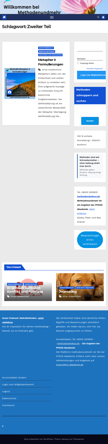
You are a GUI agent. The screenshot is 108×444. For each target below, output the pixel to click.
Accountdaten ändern (14, 377)
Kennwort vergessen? (95, 69)
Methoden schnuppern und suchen (87, 95)
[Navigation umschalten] (51, 17)
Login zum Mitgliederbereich (18, 384)
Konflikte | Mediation (85, 287)
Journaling (68, 291)
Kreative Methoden (46, 51)
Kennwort (81, 59)
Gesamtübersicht (46, 48)
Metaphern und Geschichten (50, 55)
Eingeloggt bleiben (85, 63)
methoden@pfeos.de (68, 343)
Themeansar (78, 439)
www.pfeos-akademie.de (69, 364)
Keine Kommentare (52, 70)
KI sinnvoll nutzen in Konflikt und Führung (25, 290)
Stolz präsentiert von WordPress (38, 439)
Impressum (8, 405)
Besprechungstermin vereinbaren (90, 239)
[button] (98, 17)
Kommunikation (31, 284)
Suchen (90, 121)
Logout (6, 391)
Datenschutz (9, 398)
